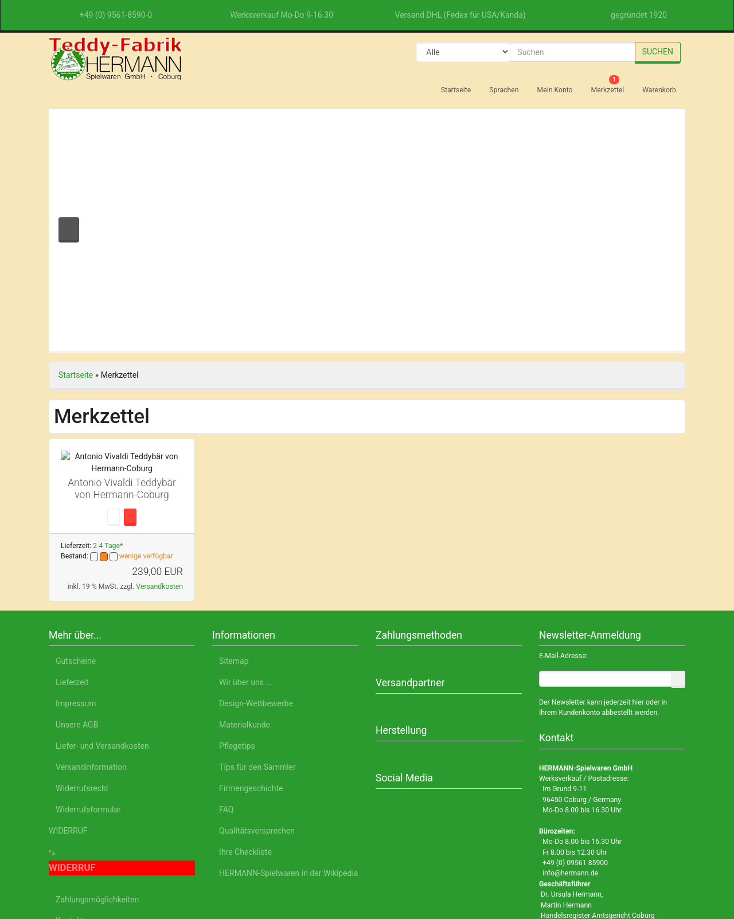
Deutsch (115, 865)
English (157, 865)
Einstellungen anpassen (582, 834)
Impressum (613, 865)
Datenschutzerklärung (537, 865)
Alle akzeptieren (582, 778)
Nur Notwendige (583, 807)
